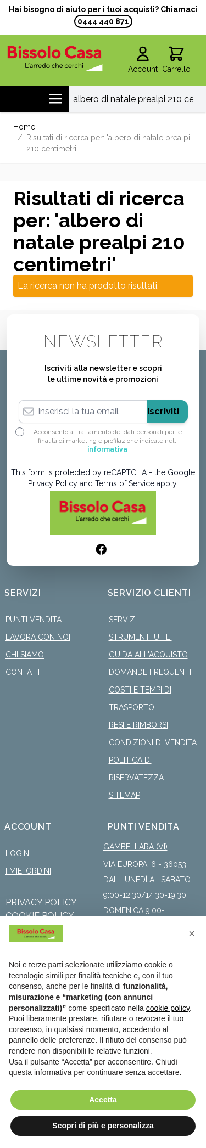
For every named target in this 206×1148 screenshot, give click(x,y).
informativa (107, 449)
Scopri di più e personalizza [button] (102, 1125)
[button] (192, 933)
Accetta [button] (103, 1099)
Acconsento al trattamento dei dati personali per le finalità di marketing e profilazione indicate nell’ (108, 440)
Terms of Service (124, 483)
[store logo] (55, 58)
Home (24, 126)
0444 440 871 (103, 21)
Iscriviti (163, 411)
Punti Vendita (33, 619)
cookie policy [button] (168, 1008)
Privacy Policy (41, 902)
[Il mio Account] (143, 60)
